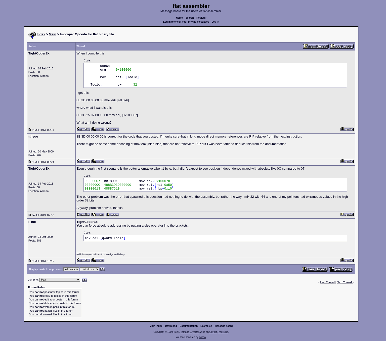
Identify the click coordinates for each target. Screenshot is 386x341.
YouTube (223, 332)
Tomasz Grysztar (189, 332)
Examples (206, 326)
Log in (215, 21)
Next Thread (344, 282)
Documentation (189, 326)
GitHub (213, 332)
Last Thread (327, 282)
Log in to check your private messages (186, 21)
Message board (224, 326)
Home (179, 17)
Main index (156, 326)
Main (52, 34)
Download (171, 326)
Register (201, 17)
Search (189, 17)
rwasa (202, 337)
